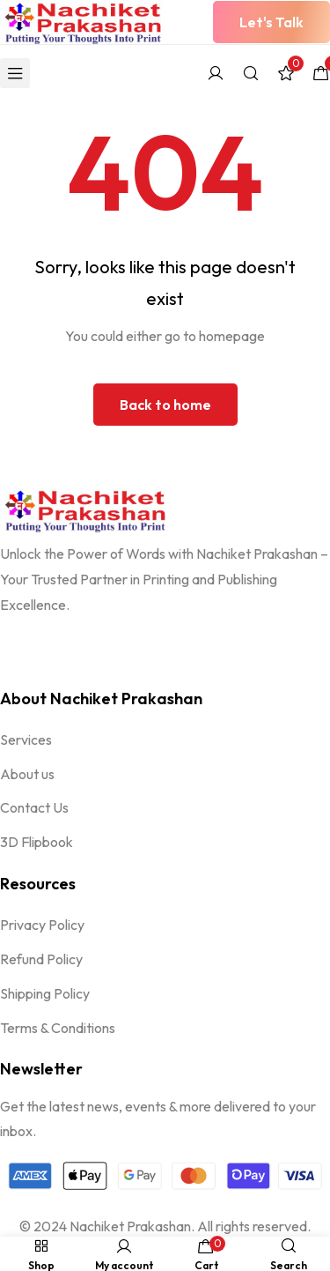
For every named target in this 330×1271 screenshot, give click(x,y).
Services (26, 739)
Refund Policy (41, 959)
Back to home (165, 404)
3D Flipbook (36, 842)
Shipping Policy (45, 993)
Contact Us (34, 807)
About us (27, 774)
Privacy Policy (42, 924)
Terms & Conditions (57, 1028)
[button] (271, 22)
